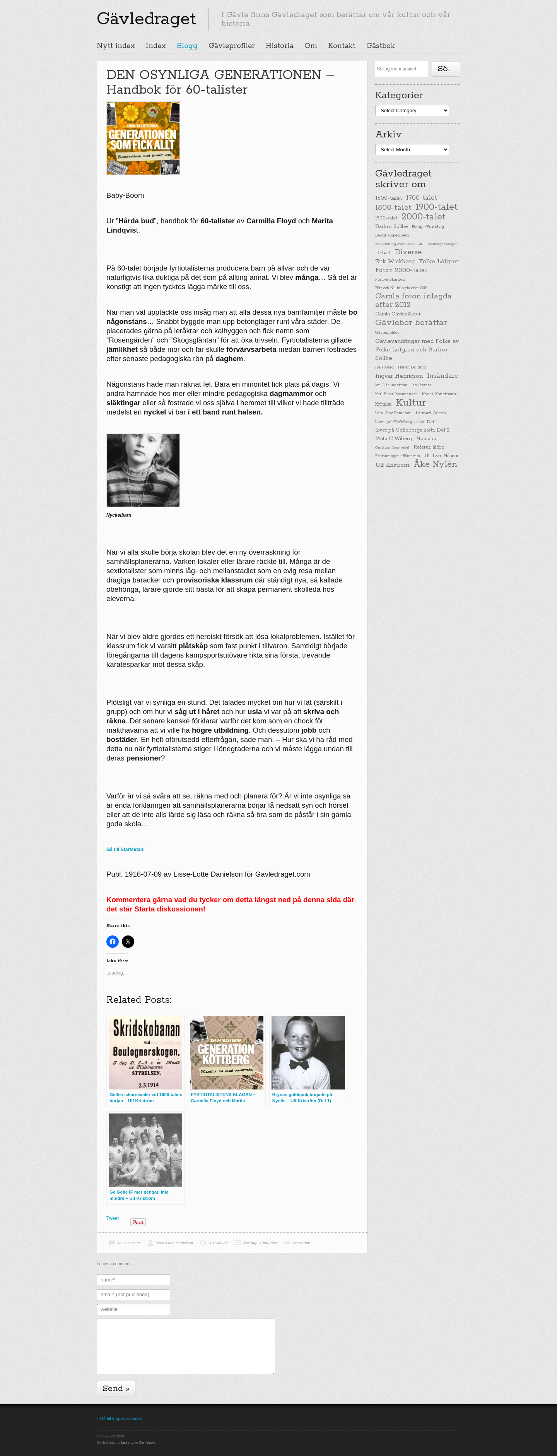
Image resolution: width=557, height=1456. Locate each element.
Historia (280, 46)
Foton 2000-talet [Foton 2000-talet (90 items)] (401, 270)
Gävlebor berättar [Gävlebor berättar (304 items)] (411, 323)
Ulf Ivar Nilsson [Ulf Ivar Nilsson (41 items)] (442, 455)
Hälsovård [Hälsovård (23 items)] (384, 367)
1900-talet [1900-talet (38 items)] (386, 218)
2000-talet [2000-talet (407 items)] (424, 217)
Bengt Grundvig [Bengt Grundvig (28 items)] (428, 227)
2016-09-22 (218, 1242)
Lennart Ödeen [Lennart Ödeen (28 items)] (431, 413)
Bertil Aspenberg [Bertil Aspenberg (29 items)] (392, 235)
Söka (447, 68)
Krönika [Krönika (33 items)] (383, 404)
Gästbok (380, 46)
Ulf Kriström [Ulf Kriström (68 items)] (392, 465)
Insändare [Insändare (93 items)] (442, 376)
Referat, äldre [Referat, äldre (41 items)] (428, 447)
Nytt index (116, 46)
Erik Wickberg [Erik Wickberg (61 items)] (395, 261)
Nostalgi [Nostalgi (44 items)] (426, 438)
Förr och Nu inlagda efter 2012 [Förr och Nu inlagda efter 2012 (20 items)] (401, 288)
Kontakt (341, 46)
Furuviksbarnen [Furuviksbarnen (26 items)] (390, 279)
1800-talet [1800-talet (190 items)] (393, 208)
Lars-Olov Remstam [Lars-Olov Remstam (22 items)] (393, 413)
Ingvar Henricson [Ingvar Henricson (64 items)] (399, 376)
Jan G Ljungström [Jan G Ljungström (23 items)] (391, 385)
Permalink (301, 1242)
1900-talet (268, 1242)
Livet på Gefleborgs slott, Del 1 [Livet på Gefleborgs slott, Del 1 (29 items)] (406, 422)
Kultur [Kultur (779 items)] (411, 403)
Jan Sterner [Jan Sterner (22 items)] (421, 385)
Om (310, 46)
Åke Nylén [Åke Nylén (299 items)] (435, 464)
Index (156, 46)
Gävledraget (146, 19)
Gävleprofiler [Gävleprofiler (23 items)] (387, 332)
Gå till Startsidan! (125, 849)
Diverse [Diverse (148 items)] (408, 252)
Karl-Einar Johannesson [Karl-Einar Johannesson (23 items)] (396, 394)
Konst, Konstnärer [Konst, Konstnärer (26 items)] (439, 394)
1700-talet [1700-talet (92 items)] (421, 198)
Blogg (187, 46)
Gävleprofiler (231, 46)
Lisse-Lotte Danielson (174, 1242)
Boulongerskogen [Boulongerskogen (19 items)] (442, 244)
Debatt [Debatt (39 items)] (383, 253)
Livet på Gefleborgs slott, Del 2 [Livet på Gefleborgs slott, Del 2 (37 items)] (412, 430)
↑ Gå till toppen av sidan (119, 1418)
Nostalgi (250, 1242)
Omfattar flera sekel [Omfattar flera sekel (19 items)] (392, 447)
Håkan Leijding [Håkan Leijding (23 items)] (412, 367)
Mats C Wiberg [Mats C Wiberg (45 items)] (393, 438)
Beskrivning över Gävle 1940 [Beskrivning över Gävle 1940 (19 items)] (399, 244)
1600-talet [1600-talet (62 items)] (388, 198)
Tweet (112, 1218)
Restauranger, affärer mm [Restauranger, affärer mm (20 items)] (397, 456)
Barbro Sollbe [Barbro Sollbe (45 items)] (391, 226)
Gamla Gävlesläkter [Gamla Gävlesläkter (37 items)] (398, 314)
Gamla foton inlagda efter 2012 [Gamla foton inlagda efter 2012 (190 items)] (413, 300)
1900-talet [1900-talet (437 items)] (437, 207)
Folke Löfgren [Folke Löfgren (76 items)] (439, 262)
